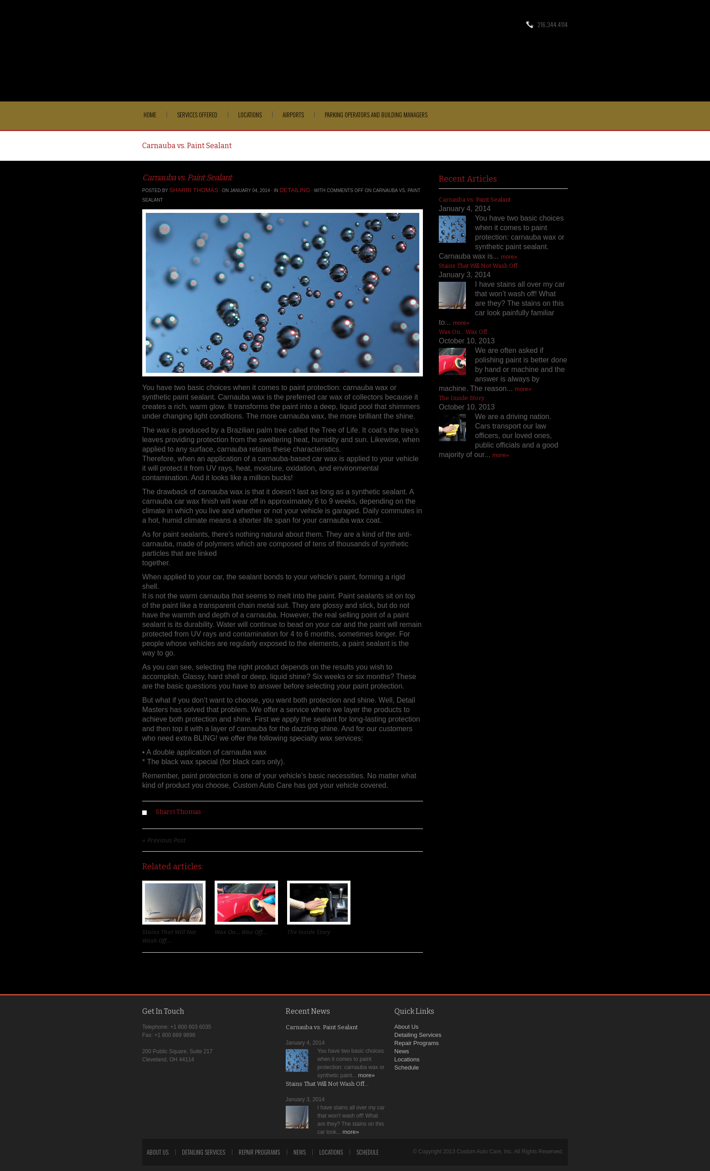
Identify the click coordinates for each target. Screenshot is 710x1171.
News (401, 1051)
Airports (293, 114)
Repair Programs (416, 1043)
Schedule (406, 1067)
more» (509, 256)
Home (150, 114)
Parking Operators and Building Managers (376, 114)
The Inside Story (308, 932)
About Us (406, 1026)
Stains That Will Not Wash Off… (169, 936)
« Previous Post (164, 840)
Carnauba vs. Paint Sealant (187, 178)
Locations (250, 114)
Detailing (294, 190)
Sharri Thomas (193, 190)
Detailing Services (417, 1034)
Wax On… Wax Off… (241, 932)
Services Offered (197, 114)
